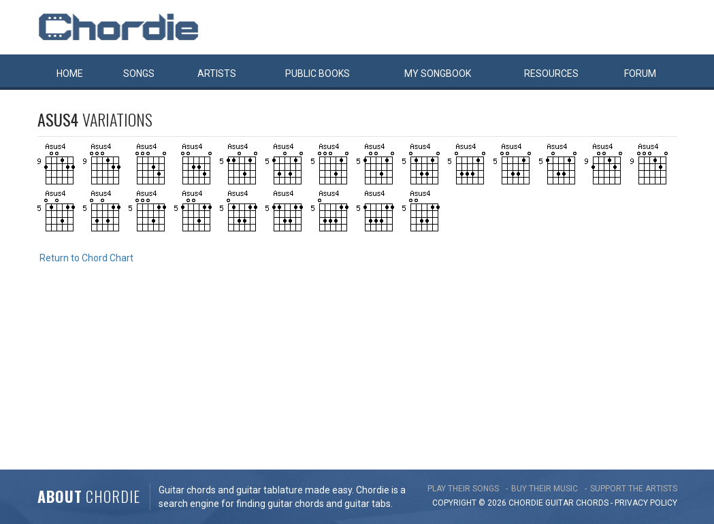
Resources (551, 73)
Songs (139, 73)
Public (317, 73)
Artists (216, 73)
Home (69, 73)
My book (437, 73)
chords (592, 503)
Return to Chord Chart (86, 257)
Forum (640, 73)
